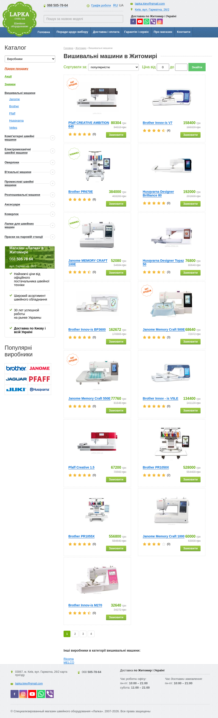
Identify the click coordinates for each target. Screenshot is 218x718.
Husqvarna (16, 120)
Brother (14, 106)
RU (115, 5)
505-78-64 (57, 5)
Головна (44, 32)
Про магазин (163, 32)
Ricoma (69, 659)
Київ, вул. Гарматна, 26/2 (152, 9)
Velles (13, 127)
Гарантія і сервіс (136, 32)
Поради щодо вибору (72, 32)
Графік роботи (101, 5)
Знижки (10, 84)
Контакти (183, 32)
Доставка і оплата (106, 32)
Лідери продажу (16, 68)
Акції (8, 76)
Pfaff (12, 113)
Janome (14, 99)
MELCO (69, 662)
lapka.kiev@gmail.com (150, 3)
